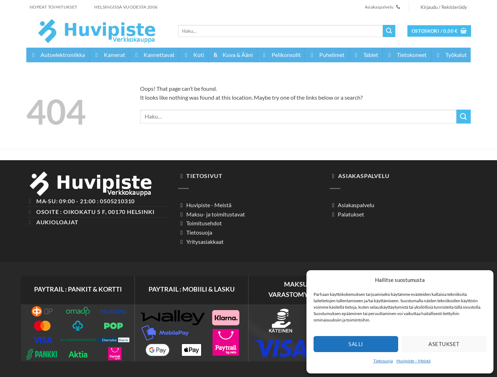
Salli (355, 344)
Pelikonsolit (281, 54)
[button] (444, 7)
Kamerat (109, 54)
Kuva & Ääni (232, 54)
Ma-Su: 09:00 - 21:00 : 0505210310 (85, 201)
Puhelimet (326, 54)
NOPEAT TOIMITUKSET (53, 7)
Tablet (365, 54)
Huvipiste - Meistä (208, 204)
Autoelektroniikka (57, 54)
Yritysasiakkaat (204, 241)
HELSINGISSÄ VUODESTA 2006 (125, 7)
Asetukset (443, 344)
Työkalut (451, 54)
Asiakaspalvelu (355, 204)
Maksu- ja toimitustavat (215, 214)
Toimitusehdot (203, 223)
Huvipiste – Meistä (413, 360)
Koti (193, 54)
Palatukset (350, 214)
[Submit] (389, 31)
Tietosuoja (383, 360)
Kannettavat (154, 54)
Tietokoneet (406, 54)
